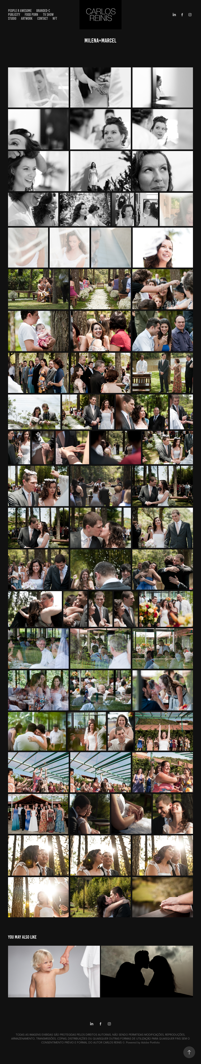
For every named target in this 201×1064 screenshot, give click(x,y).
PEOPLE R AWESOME (20, 11)
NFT (55, 18)
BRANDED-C (43, 11)
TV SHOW (48, 15)
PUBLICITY (14, 15)
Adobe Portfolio (150, 1042)
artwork (26, 18)
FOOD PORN (31, 15)
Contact (42, 18)
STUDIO (12, 18)
